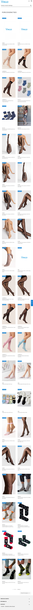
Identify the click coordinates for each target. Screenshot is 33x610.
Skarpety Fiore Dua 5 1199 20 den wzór (8, 441)
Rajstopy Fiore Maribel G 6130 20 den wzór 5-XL (24, 215)
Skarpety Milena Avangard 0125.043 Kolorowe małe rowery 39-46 (24, 526)
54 (18, 589)
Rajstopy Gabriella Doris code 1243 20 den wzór (8, 300)
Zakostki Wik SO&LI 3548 (22, 412)
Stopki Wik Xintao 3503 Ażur (7, 412)
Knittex (19, 128)
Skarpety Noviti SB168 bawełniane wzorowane (8, 130)
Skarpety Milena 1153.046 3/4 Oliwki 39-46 (23, 583)
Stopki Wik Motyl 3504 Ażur (7, 384)
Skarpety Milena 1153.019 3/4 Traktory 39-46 (23, 555)
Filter (32, 303)
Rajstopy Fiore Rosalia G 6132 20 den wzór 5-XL (24, 441)
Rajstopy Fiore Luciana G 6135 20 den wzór (24, 186)
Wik (18, 269)
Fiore (3, 43)
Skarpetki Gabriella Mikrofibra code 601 (23, 356)
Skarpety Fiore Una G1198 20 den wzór (24, 45)
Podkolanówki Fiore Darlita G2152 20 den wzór (8, 45)
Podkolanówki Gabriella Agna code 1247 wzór (23, 328)
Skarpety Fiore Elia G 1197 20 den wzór (8, 271)
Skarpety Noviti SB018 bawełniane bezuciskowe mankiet (24, 101)
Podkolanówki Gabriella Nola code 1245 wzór (8, 328)
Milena (19, 496)
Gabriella (4, 71)
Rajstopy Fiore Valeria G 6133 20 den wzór (8, 215)
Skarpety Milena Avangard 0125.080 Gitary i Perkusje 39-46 (8, 555)
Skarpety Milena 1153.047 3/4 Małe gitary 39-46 (24, 498)
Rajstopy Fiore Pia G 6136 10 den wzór (24, 470)
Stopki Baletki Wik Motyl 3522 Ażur (24, 384)
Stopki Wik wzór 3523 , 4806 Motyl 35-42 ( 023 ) (24, 271)
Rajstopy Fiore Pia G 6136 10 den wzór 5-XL (8, 243)
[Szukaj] (16, 5)
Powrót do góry (25, 593)
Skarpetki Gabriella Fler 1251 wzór (8, 72)
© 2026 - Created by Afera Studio (8, 606)
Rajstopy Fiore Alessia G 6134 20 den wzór (24, 158)
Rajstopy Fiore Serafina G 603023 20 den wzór (24, 243)
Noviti (19, 99)
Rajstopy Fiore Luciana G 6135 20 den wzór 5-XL (8, 158)
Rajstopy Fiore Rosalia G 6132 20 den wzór (8, 470)
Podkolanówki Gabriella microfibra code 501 (8, 356)
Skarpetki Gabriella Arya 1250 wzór (24, 72)
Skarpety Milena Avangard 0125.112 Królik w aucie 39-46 (7, 526)
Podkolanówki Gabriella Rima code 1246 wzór (7, 101)
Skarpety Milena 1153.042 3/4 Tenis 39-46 (8, 583)
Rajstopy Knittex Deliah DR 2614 (24, 129)
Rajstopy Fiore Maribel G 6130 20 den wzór (8, 498)
